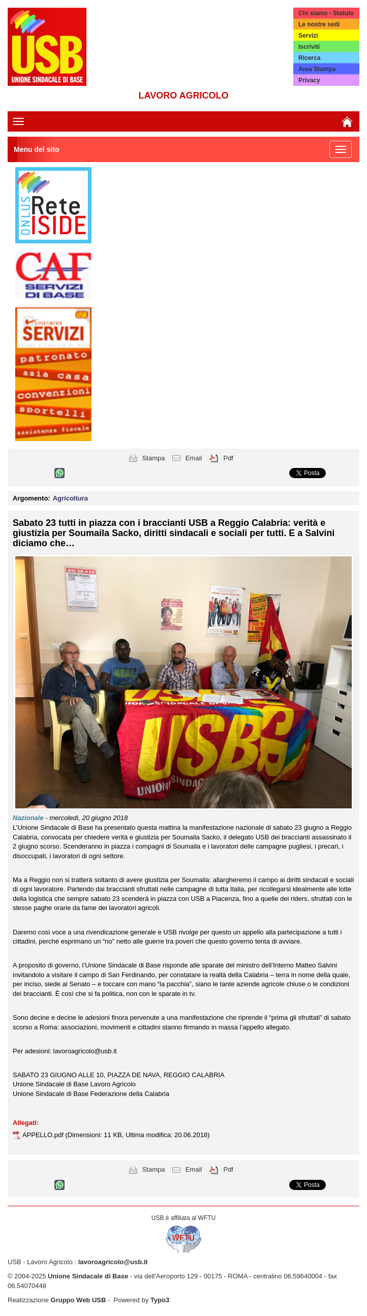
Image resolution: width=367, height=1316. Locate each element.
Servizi (308, 35)
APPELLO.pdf (44, 1135)
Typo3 (159, 1300)
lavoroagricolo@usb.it (113, 1262)
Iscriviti (309, 46)
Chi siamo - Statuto (326, 13)
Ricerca (309, 57)
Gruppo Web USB (78, 1300)
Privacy (309, 80)
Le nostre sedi (319, 24)
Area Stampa (316, 69)
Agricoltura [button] (70, 498)
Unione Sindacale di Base (88, 1276)
